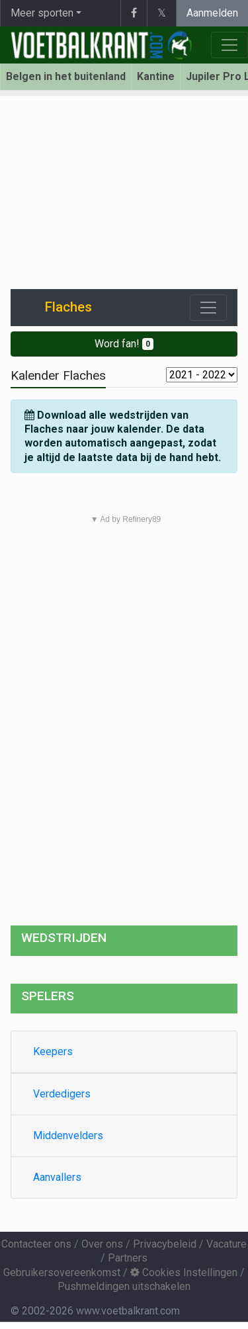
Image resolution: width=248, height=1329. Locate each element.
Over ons (102, 1244)
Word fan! (124, 343)
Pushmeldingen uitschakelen (124, 1286)
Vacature (226, 1244)
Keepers (53, 1051)
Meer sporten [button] (42, 13)
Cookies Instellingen (183, 1272)
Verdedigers (62, 1094)
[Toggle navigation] (208, 307)
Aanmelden (212, 13)
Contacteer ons (36, 1244)
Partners (127, 1258)
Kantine (156, 76)
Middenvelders (68, 1135)
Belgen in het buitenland (66, 76)
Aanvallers (57, 1177)
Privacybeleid (164, 1244)
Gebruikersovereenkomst (61, 1272)
